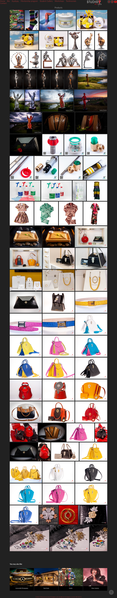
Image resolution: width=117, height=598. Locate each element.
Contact (3, 3)
